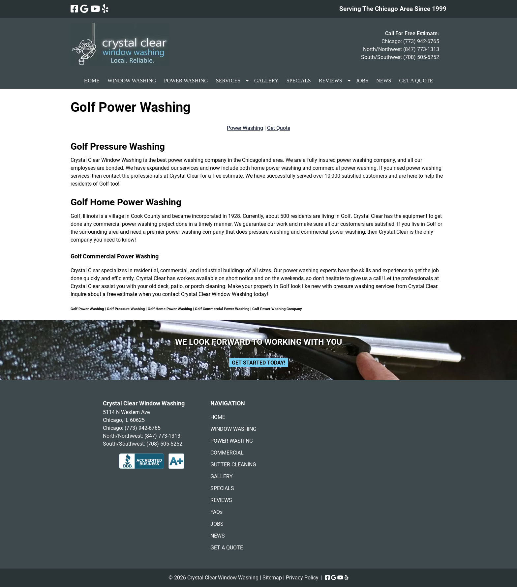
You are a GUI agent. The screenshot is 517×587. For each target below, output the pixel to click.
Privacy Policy (302, 577)
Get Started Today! (258, 363)
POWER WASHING (186, 80)
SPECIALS (299, 80)
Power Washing (245, 128)
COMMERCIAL (227, 453)
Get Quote (278, 128)
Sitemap (272, 577)
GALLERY (266, 80)
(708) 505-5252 (421, 57)
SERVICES (228, 80)
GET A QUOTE (416, 80)
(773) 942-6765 (421, 41)
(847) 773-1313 (421, 49)
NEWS (383, 80)
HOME (92, 80)
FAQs (216, 512)
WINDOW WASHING (131, 80)
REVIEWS (330, 80)
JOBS (362, 80)
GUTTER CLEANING (233, 464)
